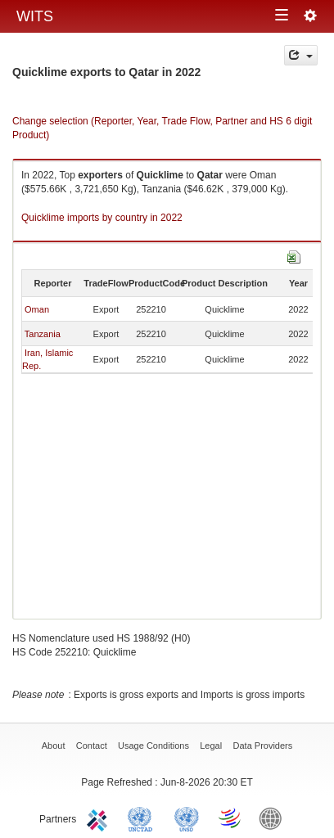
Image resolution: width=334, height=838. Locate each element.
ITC (100, 817)
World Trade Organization (230, 817)
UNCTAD (143, 817)
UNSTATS (186, 817)
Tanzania (43, 334)
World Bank (274, 817)
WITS (34, 16)
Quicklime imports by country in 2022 (102, 217)
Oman (37, 309)
